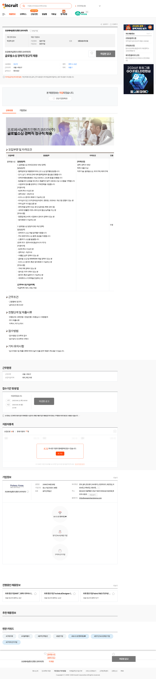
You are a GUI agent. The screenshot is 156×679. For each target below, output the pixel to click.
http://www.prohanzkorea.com (90, 498)
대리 (23, 378)
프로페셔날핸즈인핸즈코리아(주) (16, 30)
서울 (23, 374)
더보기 (115, 478)
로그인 (46, 448)
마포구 (29, 374)
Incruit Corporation (80, 675)
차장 (30, 378)
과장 (27, 378)
